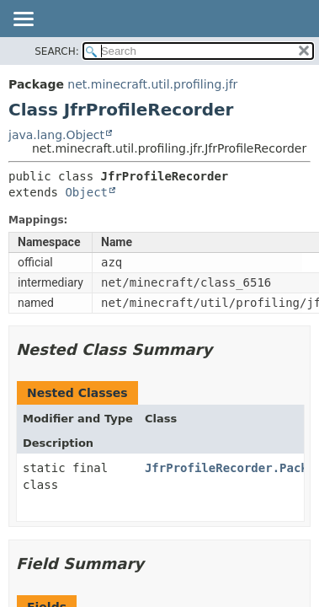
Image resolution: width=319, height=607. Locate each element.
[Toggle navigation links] (22, 20)
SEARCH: (57, 51)
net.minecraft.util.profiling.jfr (152, 84)
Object (86, 192)
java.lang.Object (56, 135)
